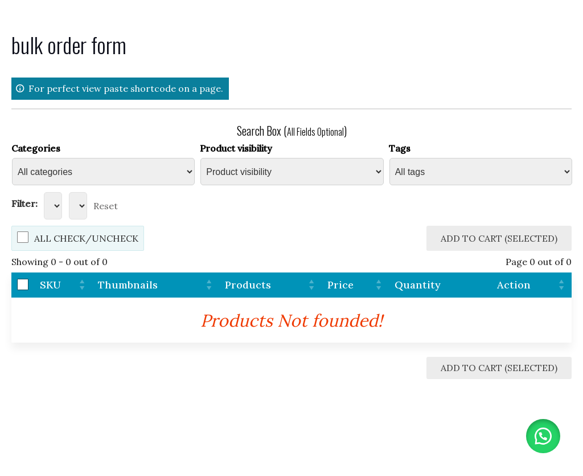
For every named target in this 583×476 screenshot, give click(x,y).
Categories (35, 148)
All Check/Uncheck (86, 238)
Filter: (24, 203)
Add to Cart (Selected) (499, 238)
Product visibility (236, 148)
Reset (105, 206)
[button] (543, 436)
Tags (399, 148)
